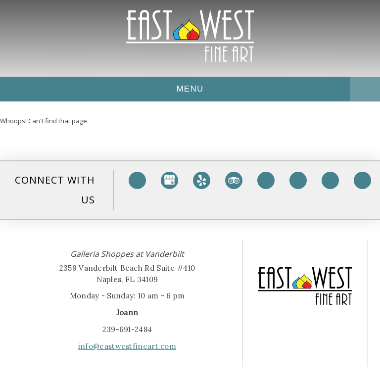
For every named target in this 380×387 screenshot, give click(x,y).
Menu (196, 89)
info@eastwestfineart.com (127, 346)
